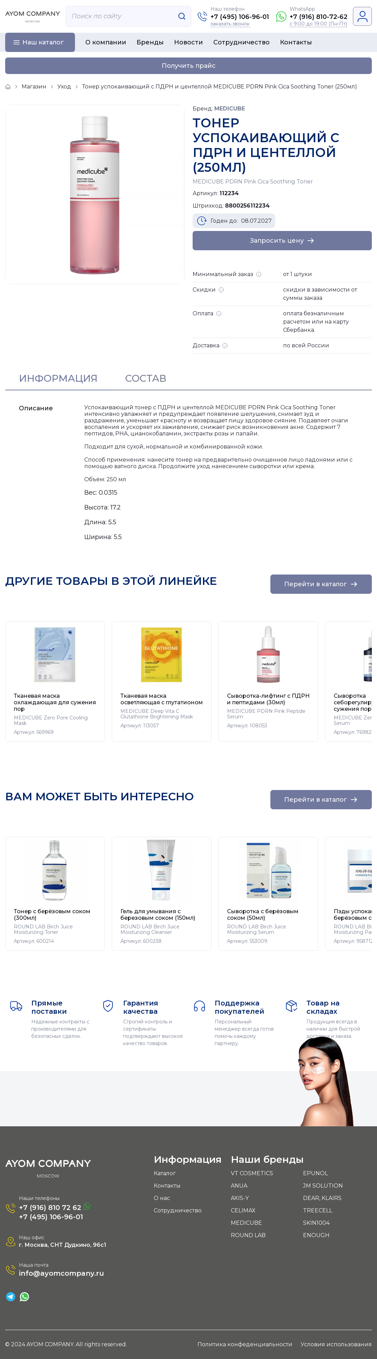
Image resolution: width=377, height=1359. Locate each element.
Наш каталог (43, 42)
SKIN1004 (316, 1223)
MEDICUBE (246, 1223)
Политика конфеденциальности (244, 1344)
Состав (145, 378)
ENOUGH (316, 1235)
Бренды (150, 42)
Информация (58, 378)
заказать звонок (230, 24)
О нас (162, 1198)
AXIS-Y (240, 1198)
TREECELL (317, 1210)
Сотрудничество (241, 42)
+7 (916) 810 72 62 (54, 1207)
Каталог (165, 1173)
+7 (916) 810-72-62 (318, 17)
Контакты (296, 42)
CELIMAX (243, 1210)
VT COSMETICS (252, 1173)
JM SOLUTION (323, 1185)
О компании (105, 42)
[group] (55, 681)
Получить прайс (189, 66)
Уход (64, 86)
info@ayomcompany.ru (61, 1273)
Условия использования (336, 1344)
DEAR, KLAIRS (322, 1198)
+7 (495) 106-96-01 (240, 17)
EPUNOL (315, 1173)
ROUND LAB (248, 1235)
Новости (188, 42)
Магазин (34, 86)
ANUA (239, 1185)
